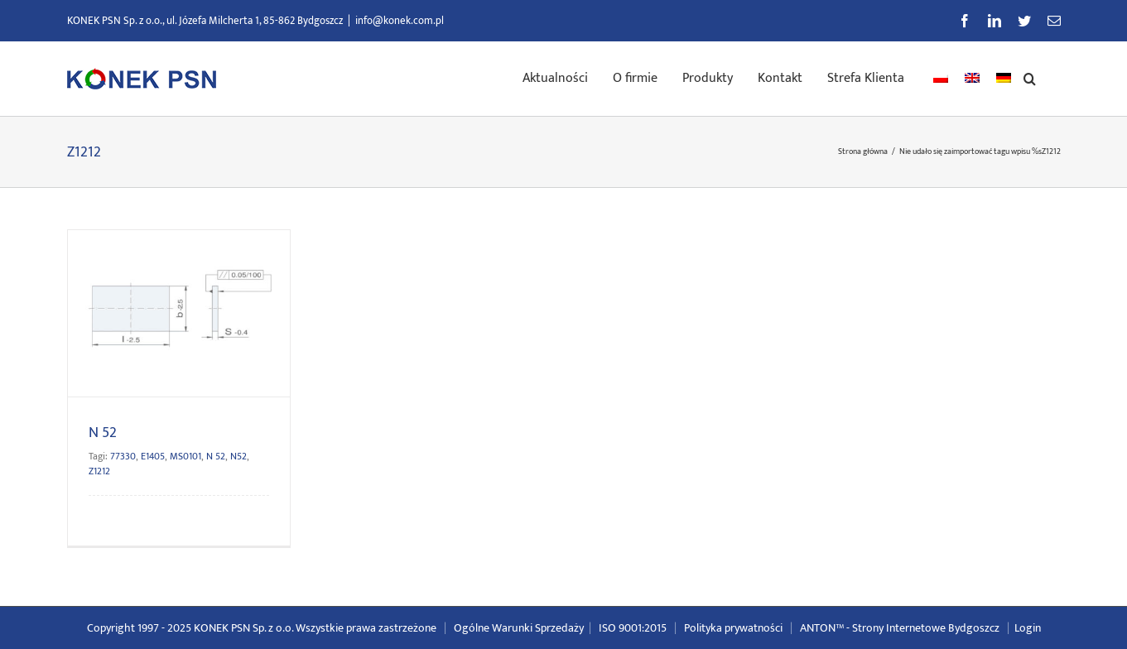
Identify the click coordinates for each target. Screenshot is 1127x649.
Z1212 (99, 471)
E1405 (153, 456)
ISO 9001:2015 (633, 627)
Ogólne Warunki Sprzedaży (519, 627)
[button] (1029, 77)
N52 (238, 456)
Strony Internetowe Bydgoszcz (925, 627)
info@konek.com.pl (399, 21)
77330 (123, 456)
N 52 (103, 433)
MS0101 (185, 456)
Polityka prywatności (733, 627)
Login (1027, 627)
